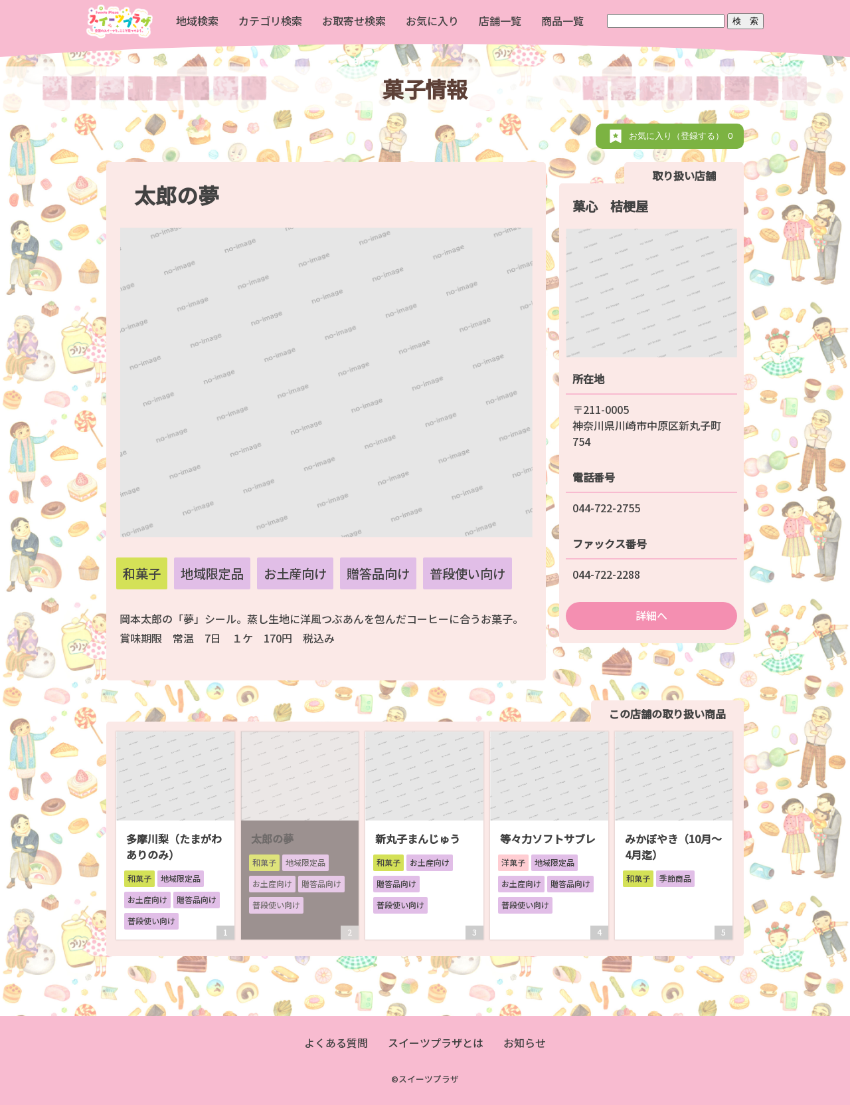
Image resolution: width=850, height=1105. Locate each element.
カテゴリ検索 (270, 21)
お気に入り (432, 21)
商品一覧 (562, 21)
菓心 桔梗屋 (610, 206)
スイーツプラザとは (435, 1043)
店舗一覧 (500, 21)
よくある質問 (336, 1043)
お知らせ (524, 1043)
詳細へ (651, 615)
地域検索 (197, 21)
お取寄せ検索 (354, 21)
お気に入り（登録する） (683, 136)
